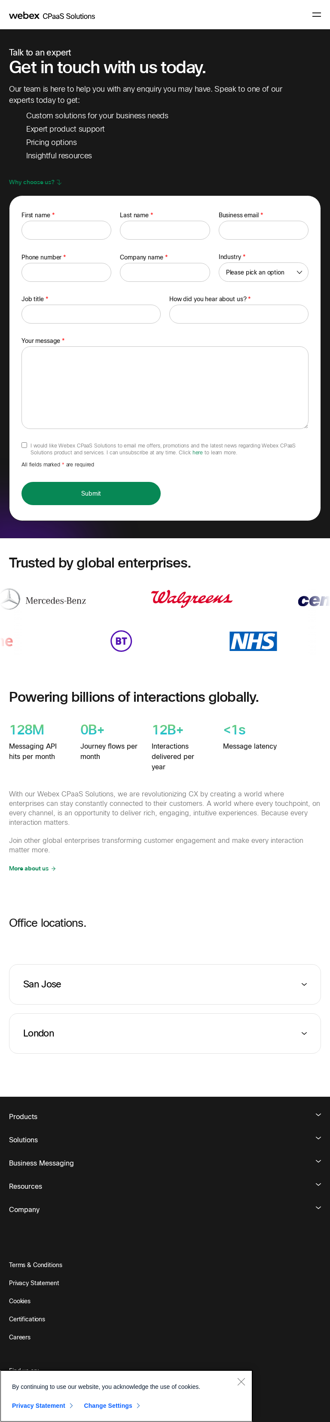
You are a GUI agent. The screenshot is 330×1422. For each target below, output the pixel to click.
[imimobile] (52, 14)
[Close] (241, 1381)
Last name (136, 215)
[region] (126, 1396)
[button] (35, 183)
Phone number (43, 257)
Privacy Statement (34, 1283)
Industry (232, 256)
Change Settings (108, 1405)
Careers (20, 1337)
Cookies (20, 1301)
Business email (241, 215)
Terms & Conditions (35, 1265)
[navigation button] (316, 14)
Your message (43, 341)
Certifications (27, 1319)
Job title (35, 299)
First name (38, 215)
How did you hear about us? (210, 299)
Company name (144, 257)
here (198, 453)
